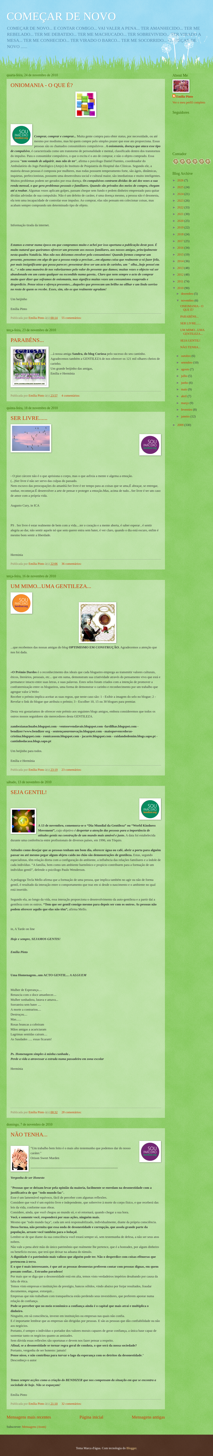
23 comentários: (71, 770)
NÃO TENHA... (29, 1134)
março (185, 403)
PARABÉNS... (27, 340)
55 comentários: (71, 318)
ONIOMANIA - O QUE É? (42, 85)
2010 (180, 288)
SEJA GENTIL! (29, 792)
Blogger (131, 1448)
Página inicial (91, 1417)
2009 (180, 425)
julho (184, 376)
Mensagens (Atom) (34, 1427)
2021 (180, 214)
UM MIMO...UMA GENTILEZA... (51, 586)
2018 (180, 234)
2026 (180, 180)
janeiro (185, 416)
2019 (180, 227)
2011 (180, 281)
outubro (186, 356)
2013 (180, 268)
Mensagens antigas (148, 1417)
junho (185, 383)
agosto (185, 369)
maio (184, 389)
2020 (180, 221)
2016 (180, 247)
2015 (180, 254)
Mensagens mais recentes (29, 1417)
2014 (180, 261)
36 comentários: (71, 564)
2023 (180, 200)
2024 (180, 194)
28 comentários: (71, 1112)
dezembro (187, 293)
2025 (180, 187)
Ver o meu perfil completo (188, 102)
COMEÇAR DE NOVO (61, 16)
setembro (187, 362)
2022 (180, 207)
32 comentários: (71, 1403)
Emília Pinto (184, 96)
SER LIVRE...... (29, 418)
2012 (180, 274)
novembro (187, 300)
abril (184, 396)
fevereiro (187, 409)
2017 (180, 241)
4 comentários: (71, 395)
